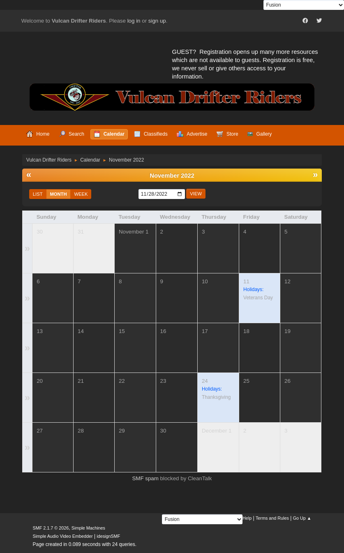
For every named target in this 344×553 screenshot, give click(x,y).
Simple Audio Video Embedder (63, 536)
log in (134, 21)
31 (81, 232)
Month (58, 194)
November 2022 (172, 175)
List (38, 194)
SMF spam (145, 478)
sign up (157, 21)
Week (81, 194)
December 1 (217, 431)
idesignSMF (108, 536)
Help (247, 518)
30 (40, 232)
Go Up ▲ (302, 518)
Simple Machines (88, 527)
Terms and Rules (272, 518)
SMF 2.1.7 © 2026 (51, 527)
